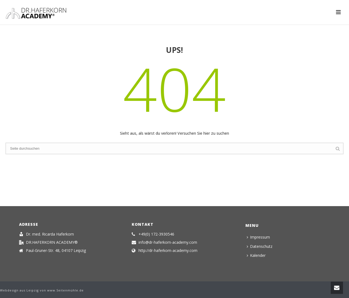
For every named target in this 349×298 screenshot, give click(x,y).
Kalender (256, 255)
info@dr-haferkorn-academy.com (168, 242)
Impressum (258, 237)
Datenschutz (259, 246)
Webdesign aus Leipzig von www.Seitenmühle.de (42, 290)
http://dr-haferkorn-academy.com (168, 250)
